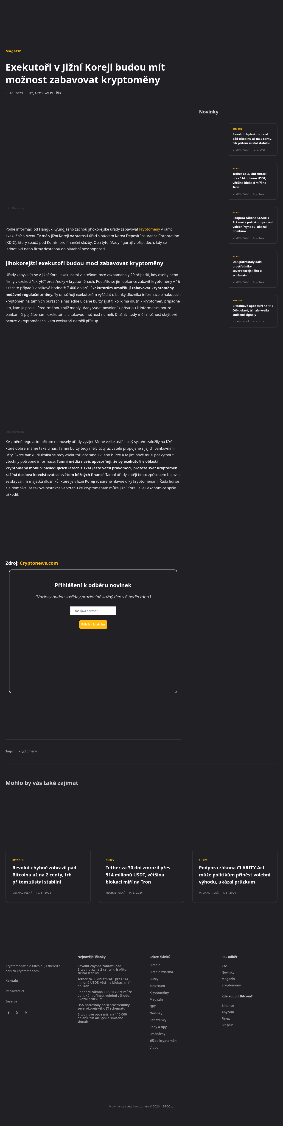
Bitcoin (238, 131)
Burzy (237, 176)
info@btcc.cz (15, 1001)
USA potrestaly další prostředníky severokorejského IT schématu (250, 281)
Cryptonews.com (39, 563)
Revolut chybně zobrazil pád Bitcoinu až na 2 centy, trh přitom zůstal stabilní (253, 143)
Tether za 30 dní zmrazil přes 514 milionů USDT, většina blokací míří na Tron (253, 188)
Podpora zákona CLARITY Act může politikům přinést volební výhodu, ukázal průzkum (252, 234)
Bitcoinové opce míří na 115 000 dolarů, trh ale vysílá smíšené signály (253, 323)
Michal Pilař (241, 156)
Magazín (14, 51)
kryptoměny (149, 229)
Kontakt (12, 991)
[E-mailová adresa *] (93, 611)
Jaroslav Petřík (48, 93)
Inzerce (11, 1011)
